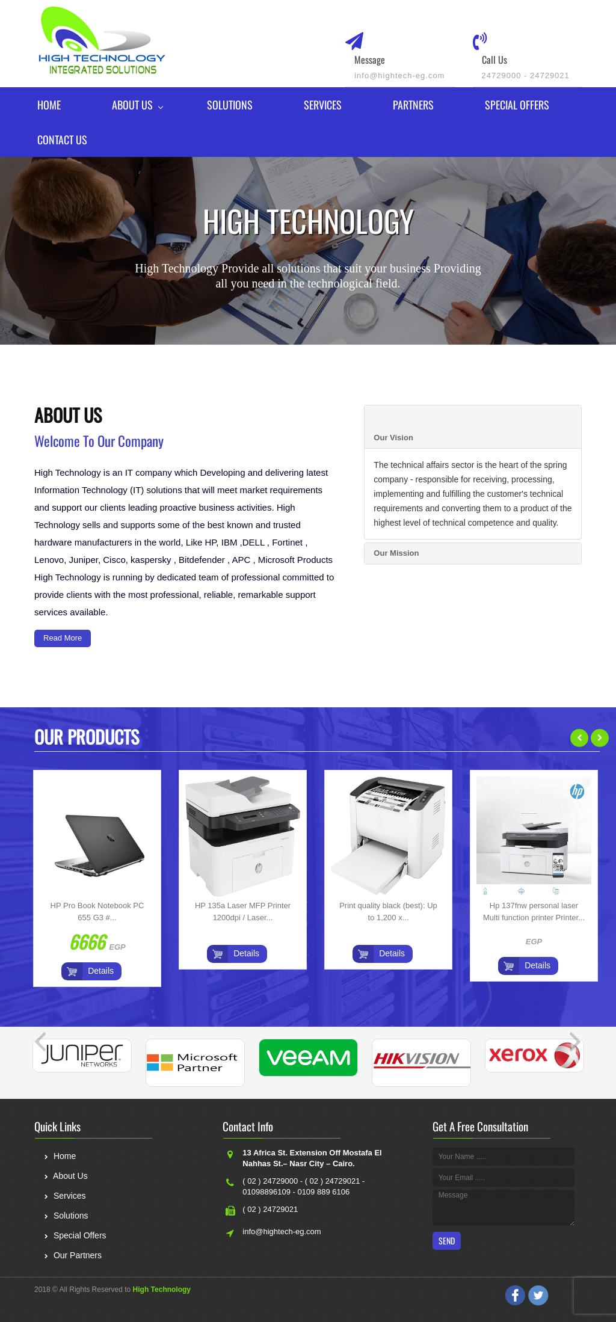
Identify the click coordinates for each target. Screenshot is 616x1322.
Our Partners (72, 1257)
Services (323, 104)
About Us (132, 104)
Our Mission (396, 553)
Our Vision (393, 437)
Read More (62, 637)
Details (101, 971)
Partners (413, 104)
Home (49, 104)
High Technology (162, 1289)
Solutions (230, 104)
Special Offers (517, 104)
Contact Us (62, 139)
